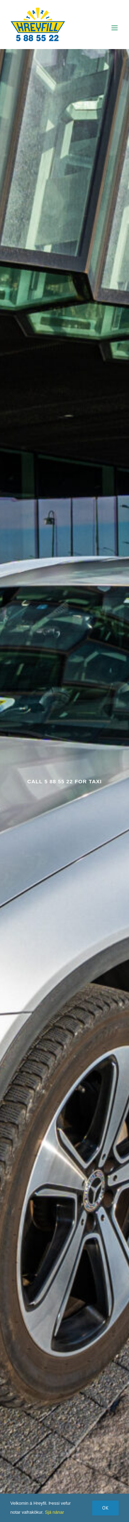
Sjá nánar (54, 1512)
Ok (105, 1508)
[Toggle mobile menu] (115, 27)
